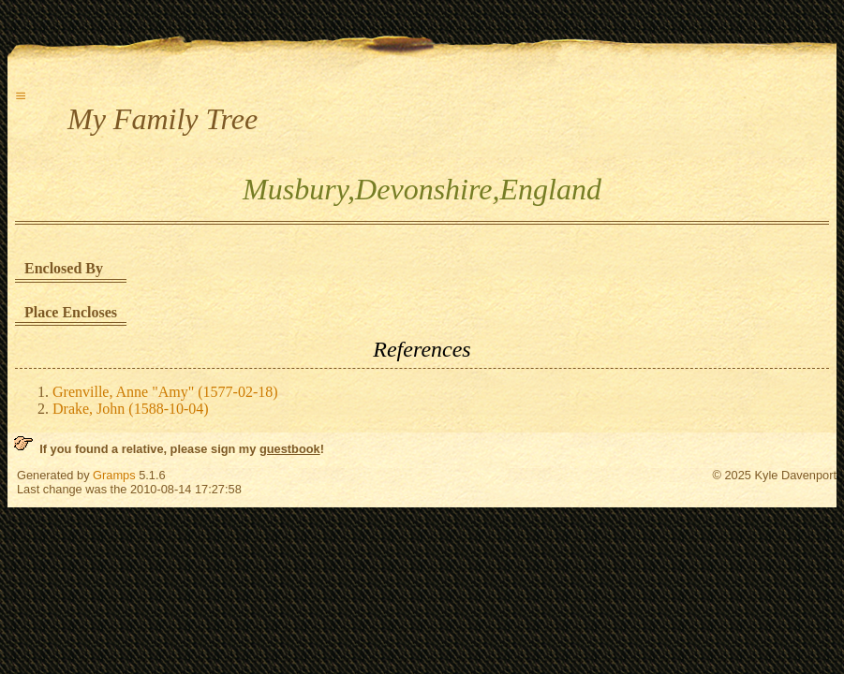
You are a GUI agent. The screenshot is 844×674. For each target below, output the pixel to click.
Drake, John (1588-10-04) (130, 409)
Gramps (114, 475)
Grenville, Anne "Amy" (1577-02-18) (165, 392)
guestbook (289, 449)
